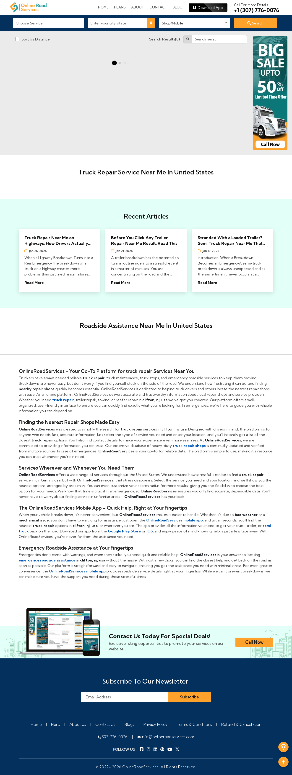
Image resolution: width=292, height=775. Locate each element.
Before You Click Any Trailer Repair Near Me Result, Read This (144, 240)
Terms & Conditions (194, 724)
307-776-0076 (112, 736)
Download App (208, 7)
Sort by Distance (35, 39)
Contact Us (105, 724)
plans (120, 7)
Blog (177, 7)
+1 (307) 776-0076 (256, 7)
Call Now (254, 642)
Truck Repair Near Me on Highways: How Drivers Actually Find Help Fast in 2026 (56, 240)
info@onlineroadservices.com (166, 736)
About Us (77, 724)
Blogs (129, 724)
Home (103, 7)
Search (255, 23)
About (137, 7)
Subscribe (189, 697)
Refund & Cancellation (241, 724)
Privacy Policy (155, 724)
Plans (55, 724)
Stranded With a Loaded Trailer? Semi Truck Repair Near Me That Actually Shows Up (230, 240)
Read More (34, 282)
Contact (158, 7)
